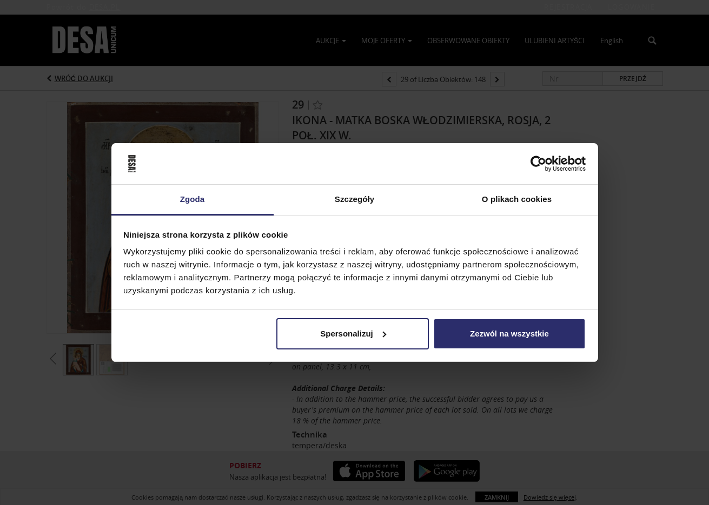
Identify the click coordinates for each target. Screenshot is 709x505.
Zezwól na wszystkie (509, 333)
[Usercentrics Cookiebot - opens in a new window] (538, 164)
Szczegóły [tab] (354, 199)
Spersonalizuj (353, 333)
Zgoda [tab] (192, 199)
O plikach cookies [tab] (517, 199)
